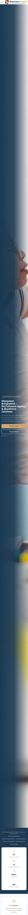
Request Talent (13, 426)
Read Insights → (4, 436)
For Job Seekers (13, 432)
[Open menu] (2, 2)
